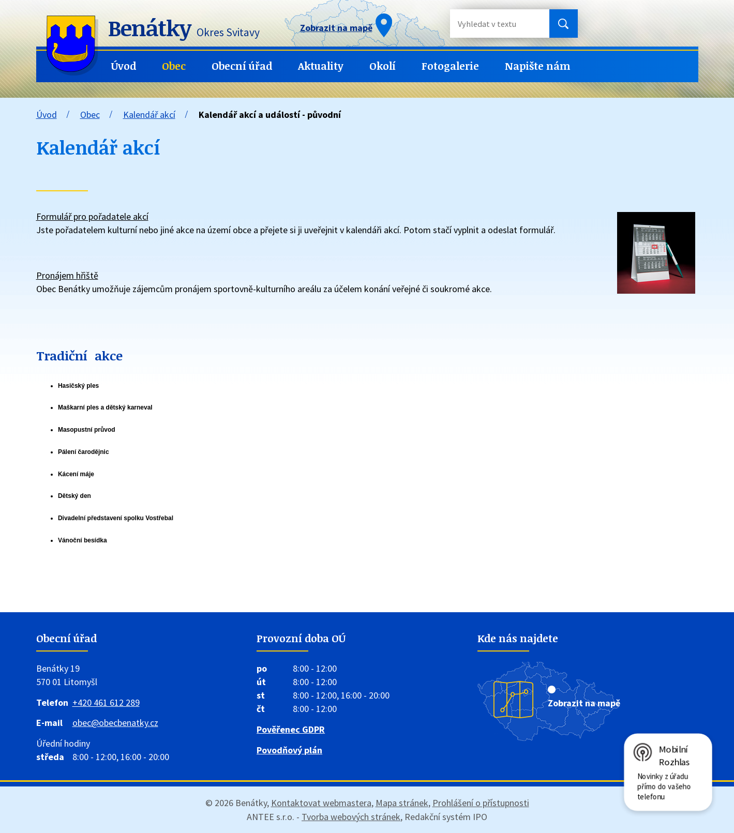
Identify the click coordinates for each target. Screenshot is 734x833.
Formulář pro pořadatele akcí (92, 216)
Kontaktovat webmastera (321, 803)
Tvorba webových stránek (351, 817)
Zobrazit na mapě (584, 703)
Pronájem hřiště (67, 275)
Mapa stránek (402, 803)
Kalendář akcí (149, 114)
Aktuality (320, 66)
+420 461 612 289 (106, 702)
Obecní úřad (242, 66)
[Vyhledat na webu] (491, 23)
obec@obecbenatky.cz (115, 723)
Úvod (123, 66)
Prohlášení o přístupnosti (480, 803)
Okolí (382, 66)
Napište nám (538, 66)
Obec (174, 66)
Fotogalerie (450, 66)
